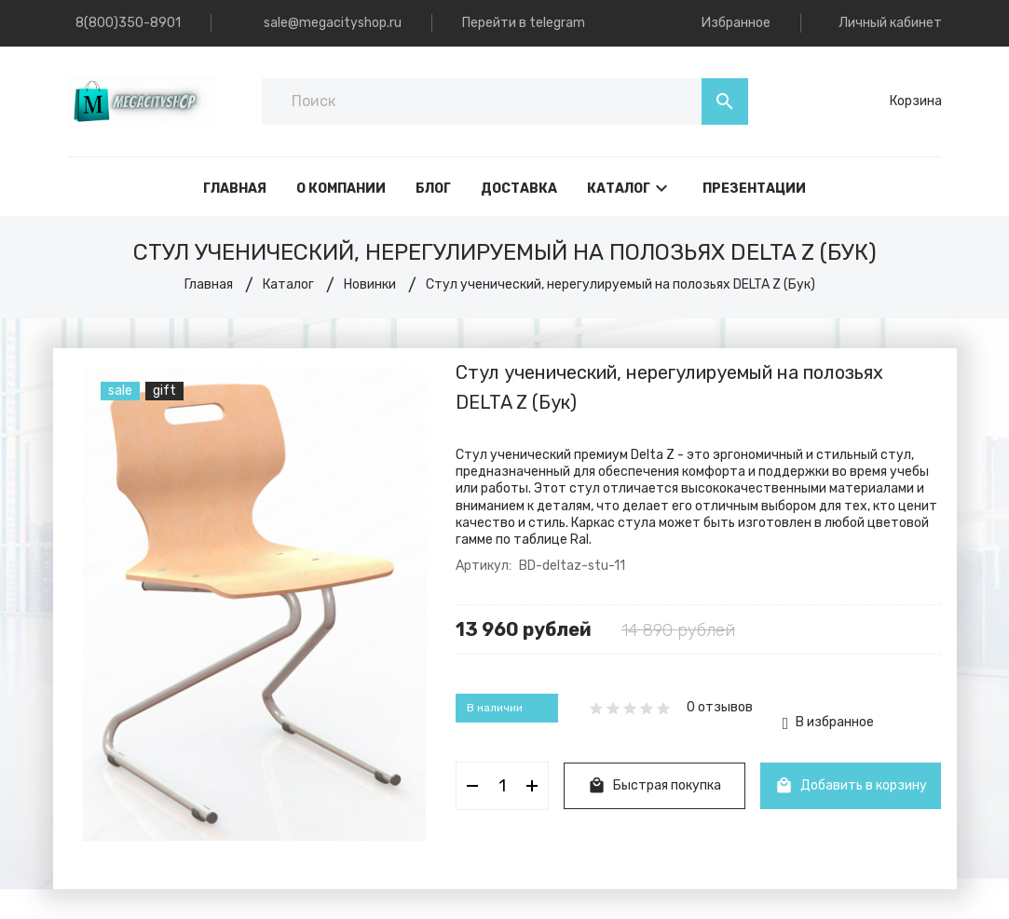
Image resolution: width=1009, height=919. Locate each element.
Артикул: (483, 566)
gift (164, 391)
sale (120, 391)
